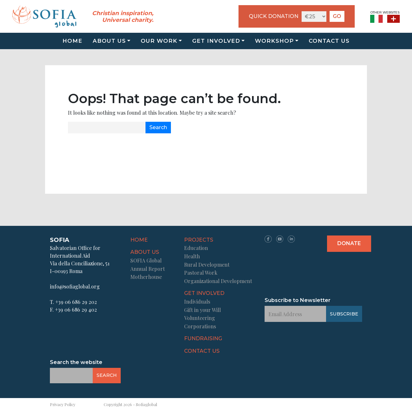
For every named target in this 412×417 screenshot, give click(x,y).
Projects (198, 240)
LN (291, 239)
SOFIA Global (146, 260)
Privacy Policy (62, 404)
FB (268, 239)
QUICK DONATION (273, 16)
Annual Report (147, 268)
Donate (349, 243)
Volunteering (199, 318)
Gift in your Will (202, 309)
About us (109, 41)
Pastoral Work (200, 272)
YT (279, 239)
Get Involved (216, 41)
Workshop (274, 41)
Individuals (197, 301)
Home (72, 41)
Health (192, 256)
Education (196, 247)
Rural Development (206, 264)
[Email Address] (107, 127)
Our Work (159, 41)
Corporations (200, 326)
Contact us (329, 41)
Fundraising (203, 338)
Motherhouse (146, 276)
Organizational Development (218, 281)
